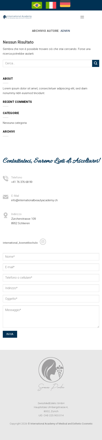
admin (65, 31)
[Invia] (95, 63)
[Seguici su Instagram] (43, 242)
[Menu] (82, 17)
